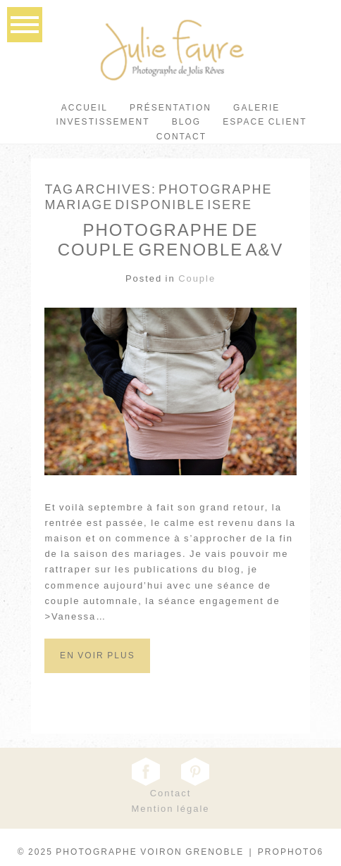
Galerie (256, 108)
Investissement (102, 122)
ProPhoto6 (291, 852)
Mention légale (171, 808)
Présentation (170, 108)
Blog (187, 122)
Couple (197, 278)
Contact (181, 137)
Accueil (84, 108)
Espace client (264, 122)
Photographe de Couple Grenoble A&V (170, 240)
